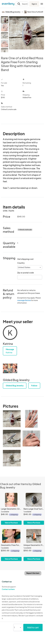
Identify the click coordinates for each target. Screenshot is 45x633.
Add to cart (33, 627)
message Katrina (24, 300)
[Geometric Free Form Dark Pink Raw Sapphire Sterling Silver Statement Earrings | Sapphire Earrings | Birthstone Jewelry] (11, 545)
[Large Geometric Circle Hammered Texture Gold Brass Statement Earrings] (11, 509)
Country (21, 263)
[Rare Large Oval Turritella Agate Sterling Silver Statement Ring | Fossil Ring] (34, 509)
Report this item (32, 573)
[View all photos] (26, 34)
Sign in (34, 4)
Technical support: (11, 588)
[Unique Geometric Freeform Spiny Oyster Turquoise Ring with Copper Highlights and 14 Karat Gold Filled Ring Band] (34, 545)
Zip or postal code (25, 272)
